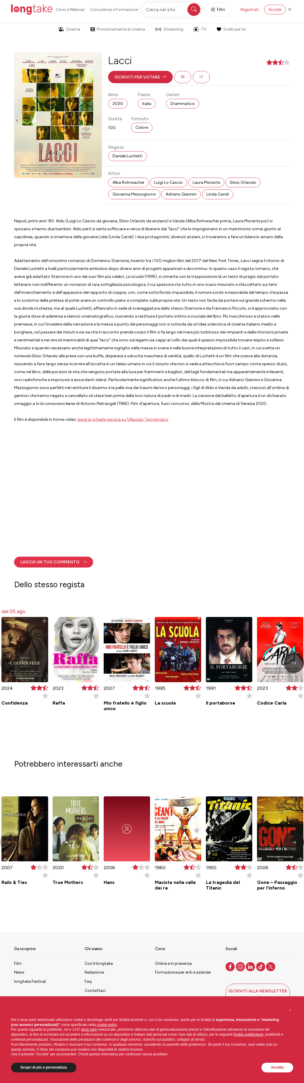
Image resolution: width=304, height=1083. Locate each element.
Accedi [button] (274, 9)
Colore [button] (141, 127)
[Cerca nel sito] (171, 9)
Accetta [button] (277, 1067)
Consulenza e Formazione (114, 9)
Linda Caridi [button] (217, 194)
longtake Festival (30, 981)
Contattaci (95, 990)
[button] (140, 77)
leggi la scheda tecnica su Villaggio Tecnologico (122, 419)
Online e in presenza (173, 963)
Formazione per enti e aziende (183, 972)
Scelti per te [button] (231, 29)
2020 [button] (117, 103)
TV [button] (200, 29)
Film (18, 963)
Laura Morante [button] (206, 182)
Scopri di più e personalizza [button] (44, 1067)
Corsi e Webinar (70, 9)
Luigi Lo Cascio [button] (168, 182)
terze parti (89, 1029)
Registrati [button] (250, 9)
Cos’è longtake (99, 963)
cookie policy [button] (107, 1025)
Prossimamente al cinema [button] (117, 29)
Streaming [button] (169, 29)
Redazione (94, 972)
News (19, 972)
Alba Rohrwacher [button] (128, 182)
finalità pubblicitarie (248, 1034)
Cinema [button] (69, 29)
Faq (88, 981)
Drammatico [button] (182, 103)
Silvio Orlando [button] (243, 182)
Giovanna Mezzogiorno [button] (134, 194)
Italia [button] (146, 103)
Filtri (218, 9)
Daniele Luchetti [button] (127, 155)
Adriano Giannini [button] (181, 194)
